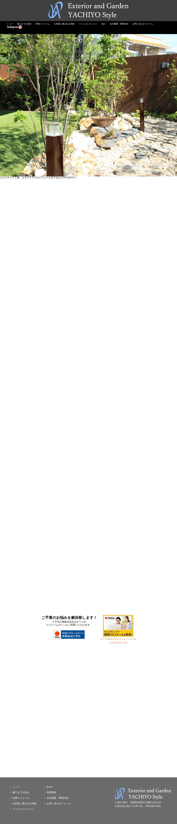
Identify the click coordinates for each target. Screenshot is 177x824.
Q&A (103, 24)
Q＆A (50, 786)
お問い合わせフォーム (142, 24)
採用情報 (51, 792)
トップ (10, 24)
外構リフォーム (42, 24)
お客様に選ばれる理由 (64, 24)
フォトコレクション (88, 24)
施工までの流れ (24, 24)
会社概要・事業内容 (119, 24)
